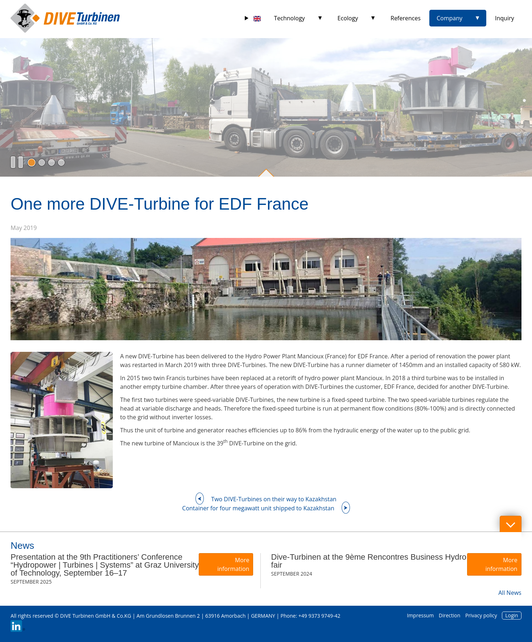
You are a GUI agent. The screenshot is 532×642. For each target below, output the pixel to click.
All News (509, 593)
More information (233, 564)
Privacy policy (481, 615)
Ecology (348, 18)
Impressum (420, 615)
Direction (450, 615)
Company (449, 18)
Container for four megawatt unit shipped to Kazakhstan (258, 508)
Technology (289, 18)
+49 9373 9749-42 (319, 615)
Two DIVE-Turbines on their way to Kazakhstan (273, 499)
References (406, 18)
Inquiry (504, 18)
